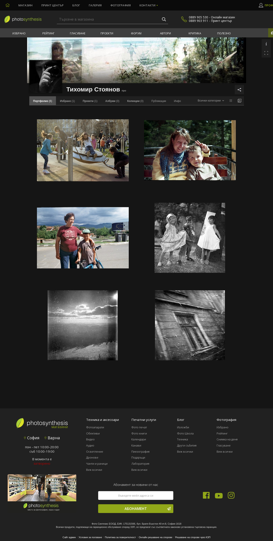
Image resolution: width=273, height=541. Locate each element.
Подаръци (138, 457)
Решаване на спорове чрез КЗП (192, 537)
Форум (136, 33)
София (31, 437)
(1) (67, 101)
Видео (90, 439)
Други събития (186, 445)
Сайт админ (69, 537)
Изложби (183, 427)
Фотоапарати (95, 427)
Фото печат (139, 427)
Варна (52, 437)
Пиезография (140, 451)
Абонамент (148, 508)
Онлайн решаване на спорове (155, 537)
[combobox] (210, 100)
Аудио (90, 445)
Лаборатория (140, 464)
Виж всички (94, 470)
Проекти (107, 33)
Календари (138, 439)
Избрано (19, 33)
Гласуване (77, 33)
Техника (182, 439)
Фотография (120, 5)
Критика (195, 33)
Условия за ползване (90, 537)
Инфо (177, 101)
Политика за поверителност (120, 537)
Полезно (224, 33)
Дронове (92, 457)
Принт (52, 5)
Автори (165, 33)
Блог (76, 5)
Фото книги (139, 433)
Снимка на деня (227, 439)
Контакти (147, 5)
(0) (112, 101)
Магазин (25, 5)
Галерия (95, 5)
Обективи (93, 433)
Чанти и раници (97, 464)
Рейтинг (48, 33)
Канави (136, 445)
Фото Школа (185, 433)
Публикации (158, 101)
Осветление (94, 451)
